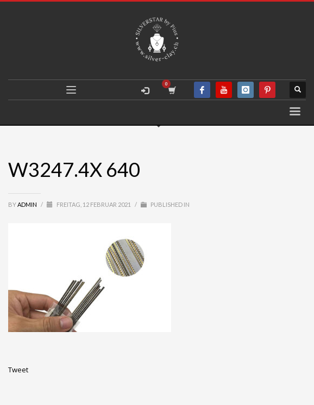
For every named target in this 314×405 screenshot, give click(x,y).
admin (27, 204)
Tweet (18, 370)
